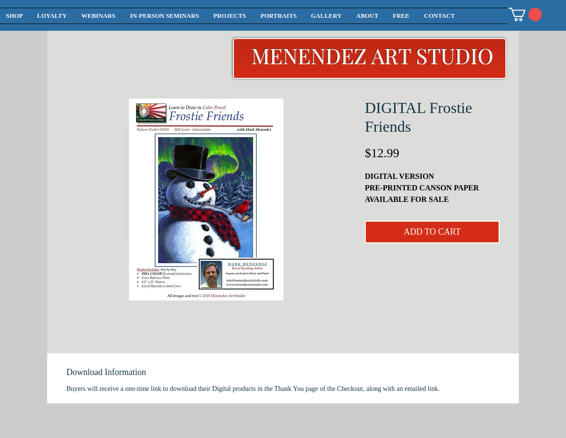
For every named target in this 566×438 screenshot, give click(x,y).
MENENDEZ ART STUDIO (372, 55)
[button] (525, 14)
